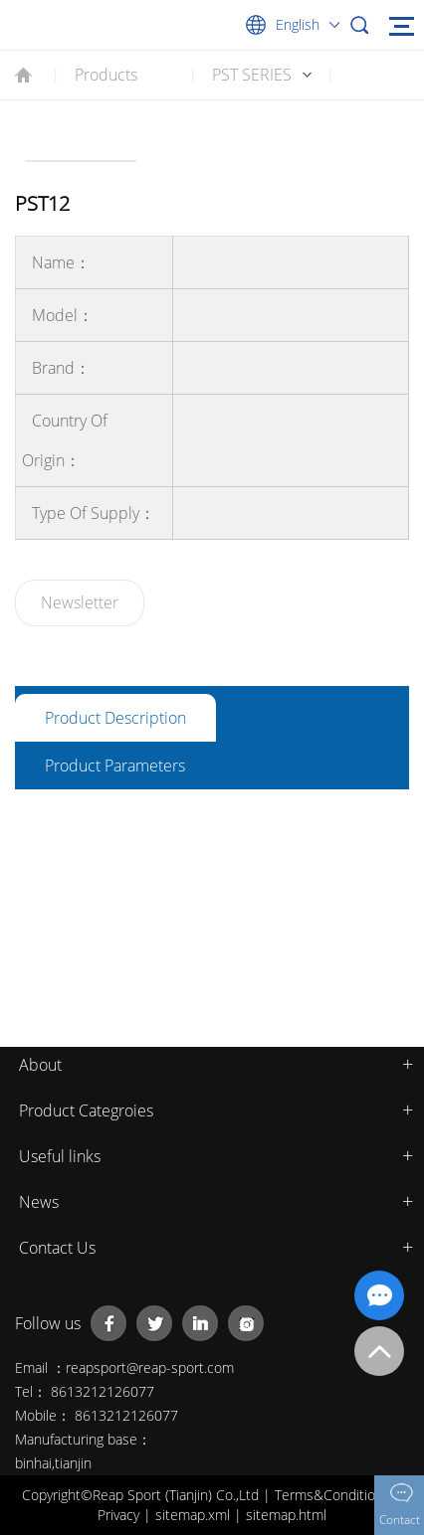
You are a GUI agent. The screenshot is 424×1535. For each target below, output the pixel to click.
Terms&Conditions (334, 1494)
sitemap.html (286, 1514)
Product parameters (115, 765)
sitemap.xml (194, 1514)
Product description (115, 718)
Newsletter (79, 602)
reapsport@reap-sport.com (150, 1367)
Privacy (120, 1514)
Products (106, 74)
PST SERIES (252, 74)
